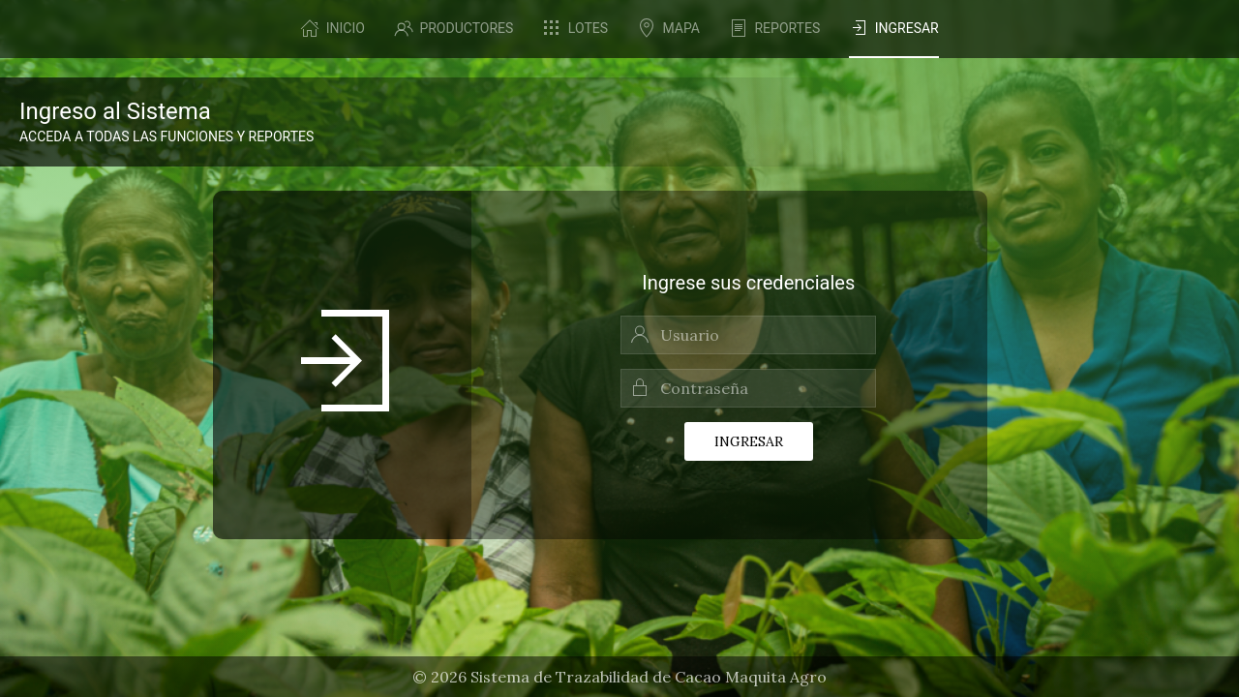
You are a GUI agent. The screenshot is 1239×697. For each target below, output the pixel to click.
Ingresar (748, 441)
